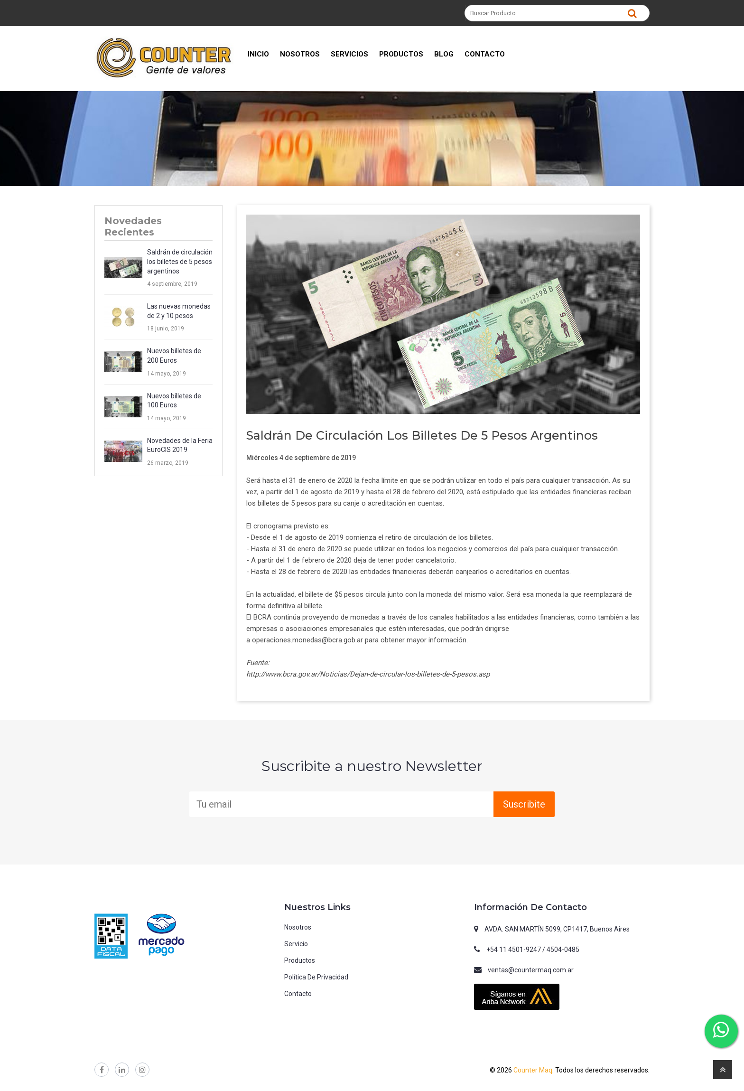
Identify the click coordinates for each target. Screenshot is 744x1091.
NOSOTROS (300, 54)
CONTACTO (485, 54)
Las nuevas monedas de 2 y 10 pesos (179, 311)
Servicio (296, 944)
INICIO (258, 54)
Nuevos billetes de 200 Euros (174, 355)
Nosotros (297, 927)
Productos (299, 960)
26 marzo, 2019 (167, 463)
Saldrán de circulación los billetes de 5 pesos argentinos (180, 261)
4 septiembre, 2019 (172, 284)
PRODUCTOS (401, 54)
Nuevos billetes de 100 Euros (174, 400)
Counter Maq (532, 1070)
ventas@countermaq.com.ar (531, 970)
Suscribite (524, 804)
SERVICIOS (349, 54)
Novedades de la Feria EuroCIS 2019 (180, 445)
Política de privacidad (316, 977)
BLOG (444, 54)
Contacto (298, 993)
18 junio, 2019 (165, 328)
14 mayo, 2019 (166, 373)
